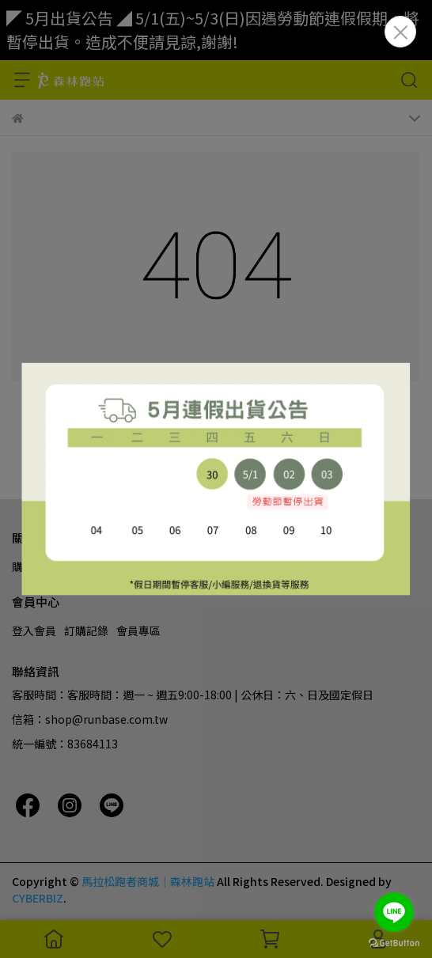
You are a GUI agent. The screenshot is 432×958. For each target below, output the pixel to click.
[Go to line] (394, 912)
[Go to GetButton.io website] (394, 942)
